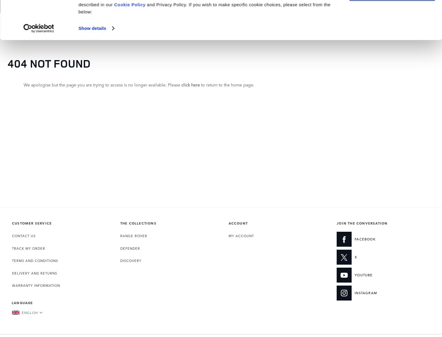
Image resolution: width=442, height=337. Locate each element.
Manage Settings (392, 31)
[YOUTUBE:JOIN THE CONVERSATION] (376, 275)
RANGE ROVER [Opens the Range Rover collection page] (133, 235)
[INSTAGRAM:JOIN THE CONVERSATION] (376, 293)
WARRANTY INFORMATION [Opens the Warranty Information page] (36, 285)
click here (190, 85)
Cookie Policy (130, 43)
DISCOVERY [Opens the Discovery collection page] (131, 260)
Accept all (392, 14)
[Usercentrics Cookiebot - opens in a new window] (39, 66)
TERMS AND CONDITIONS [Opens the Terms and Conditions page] (35, 260)
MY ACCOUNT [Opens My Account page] (241, 235)
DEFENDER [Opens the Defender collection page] (130, 248)
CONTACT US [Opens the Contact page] (24, 235)
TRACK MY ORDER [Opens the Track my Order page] (28, 248)
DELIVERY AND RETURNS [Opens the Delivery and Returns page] (34, 273)
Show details (92, 66)
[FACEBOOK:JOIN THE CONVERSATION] (376, 239)
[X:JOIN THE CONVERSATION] (376, 257)
